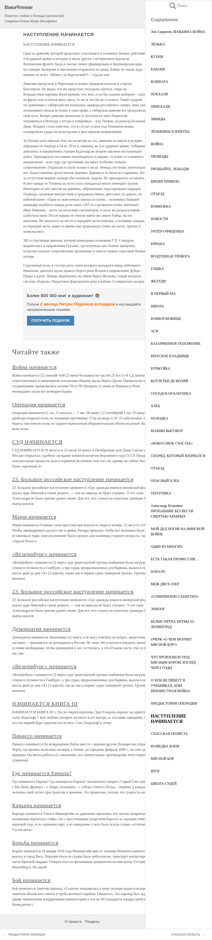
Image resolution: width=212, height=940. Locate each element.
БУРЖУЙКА (160, 368)
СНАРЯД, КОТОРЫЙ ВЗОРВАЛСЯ (178, 456)
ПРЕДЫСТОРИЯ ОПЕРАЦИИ (174, 703)
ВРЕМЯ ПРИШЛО (165, 181)
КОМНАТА (159, 82)
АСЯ (154, 331)
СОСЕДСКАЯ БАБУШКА (171, 393)
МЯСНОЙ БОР (162, 759)
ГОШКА (157, 269)
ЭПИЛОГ (158, 609)
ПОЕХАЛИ (159, 94)
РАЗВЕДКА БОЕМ (165, 746)
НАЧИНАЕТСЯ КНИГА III (45, 704)
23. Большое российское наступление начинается (73, 479)
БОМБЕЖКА (161, 206)
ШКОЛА (157, 306)
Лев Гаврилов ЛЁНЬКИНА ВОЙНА (178, 32)
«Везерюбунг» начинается (44, 554)
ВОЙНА (157, 144)
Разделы (92, 922)
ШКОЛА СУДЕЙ (164, 783)
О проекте (73, 922)
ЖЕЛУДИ (158, 281)
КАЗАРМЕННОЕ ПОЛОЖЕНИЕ (176, 343)
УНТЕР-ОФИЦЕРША (167, 231)
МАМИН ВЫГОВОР (167, 431)
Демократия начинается (41, 629)
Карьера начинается (36, 805)
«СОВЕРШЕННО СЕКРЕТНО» (175, 596)
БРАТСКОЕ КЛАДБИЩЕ (170, 356)
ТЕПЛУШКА (161, 493)
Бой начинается (31, 880)
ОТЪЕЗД (157, 194)
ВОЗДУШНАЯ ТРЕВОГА (170, 256)
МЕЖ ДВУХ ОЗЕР (165, 584)
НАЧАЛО (158, 571)
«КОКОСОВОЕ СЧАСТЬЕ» (172, 443)
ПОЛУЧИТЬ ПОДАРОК (50, 320)
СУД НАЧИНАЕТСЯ (37, 442)
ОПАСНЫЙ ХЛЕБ (165, 481)
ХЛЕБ (155, 406)
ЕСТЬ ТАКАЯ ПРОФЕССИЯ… (175, 559)
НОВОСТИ (159, 219)
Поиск (178, 6)
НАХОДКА (159, 418)
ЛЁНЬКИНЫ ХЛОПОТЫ (170, 131)
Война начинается (34, 367)
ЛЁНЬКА (158, 44)
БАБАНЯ (158, 69)
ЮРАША (158, 244)
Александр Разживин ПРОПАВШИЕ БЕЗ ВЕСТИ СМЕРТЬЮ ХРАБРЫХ (172, 511)
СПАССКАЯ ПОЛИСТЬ (169, 734)
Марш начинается (34, 517)
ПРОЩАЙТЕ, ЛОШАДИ (170, 169)
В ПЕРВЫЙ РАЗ (163, 294)
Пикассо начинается (37, 736)
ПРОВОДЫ (159, 156)
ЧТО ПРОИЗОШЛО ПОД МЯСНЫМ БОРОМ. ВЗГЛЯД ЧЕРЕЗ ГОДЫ (173, 662)
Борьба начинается (35, 843)
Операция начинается (38, 404)
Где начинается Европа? (41, 773)
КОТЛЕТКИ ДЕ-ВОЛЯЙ (169, 381)
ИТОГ (155, 771)
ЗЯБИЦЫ (158, 119)
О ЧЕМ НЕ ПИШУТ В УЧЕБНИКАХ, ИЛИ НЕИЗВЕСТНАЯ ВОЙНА (170, 685)
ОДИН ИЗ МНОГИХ (166, 547)
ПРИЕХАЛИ (160, 106)
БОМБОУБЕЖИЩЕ (166, 318)
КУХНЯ (157, 57)
